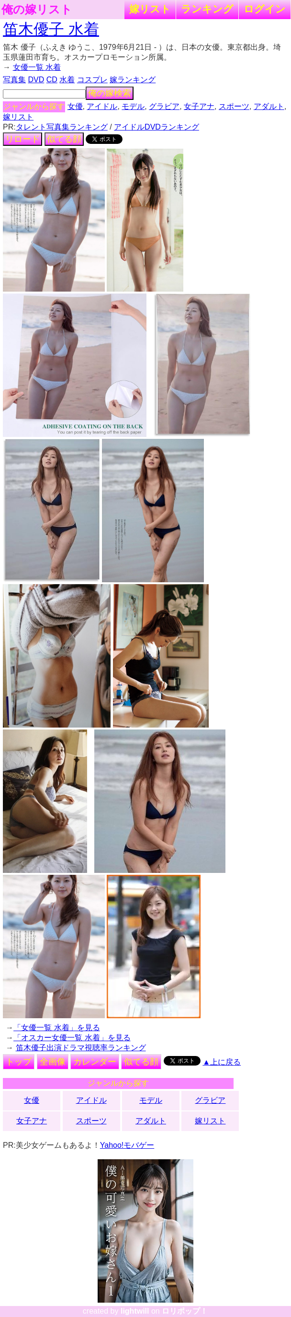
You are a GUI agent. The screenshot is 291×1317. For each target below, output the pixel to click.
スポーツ (234, 106)
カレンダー (94, 1062)
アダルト (269, 106)
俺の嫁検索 (109, 93)
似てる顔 (64, 139)
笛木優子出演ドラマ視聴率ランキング (81, 1048)
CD (51, 80)
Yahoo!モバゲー (127, 1145)
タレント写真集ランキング (62, 127)
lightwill (135, 1311)
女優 (75, 106)
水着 (67, 80)
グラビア (164, 106)
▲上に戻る (221, 1062)
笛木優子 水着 (51, 29)
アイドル (102, 106)
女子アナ (199, 106)
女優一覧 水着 (37, 67)
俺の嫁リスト (36, 9)
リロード (22, 139)
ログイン (265, 8)
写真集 (14, 80)
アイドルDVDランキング (156, 127)
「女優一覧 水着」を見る (56, 1027)
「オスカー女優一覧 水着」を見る (71, 1038)
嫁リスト (150, 8)
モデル (133, 106)
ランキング (207, 8)
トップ (19, 1062)
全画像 (53, 1062)
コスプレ (92, 80)
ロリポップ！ (185, 1311)
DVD (36, 80)
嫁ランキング (133, 80)
